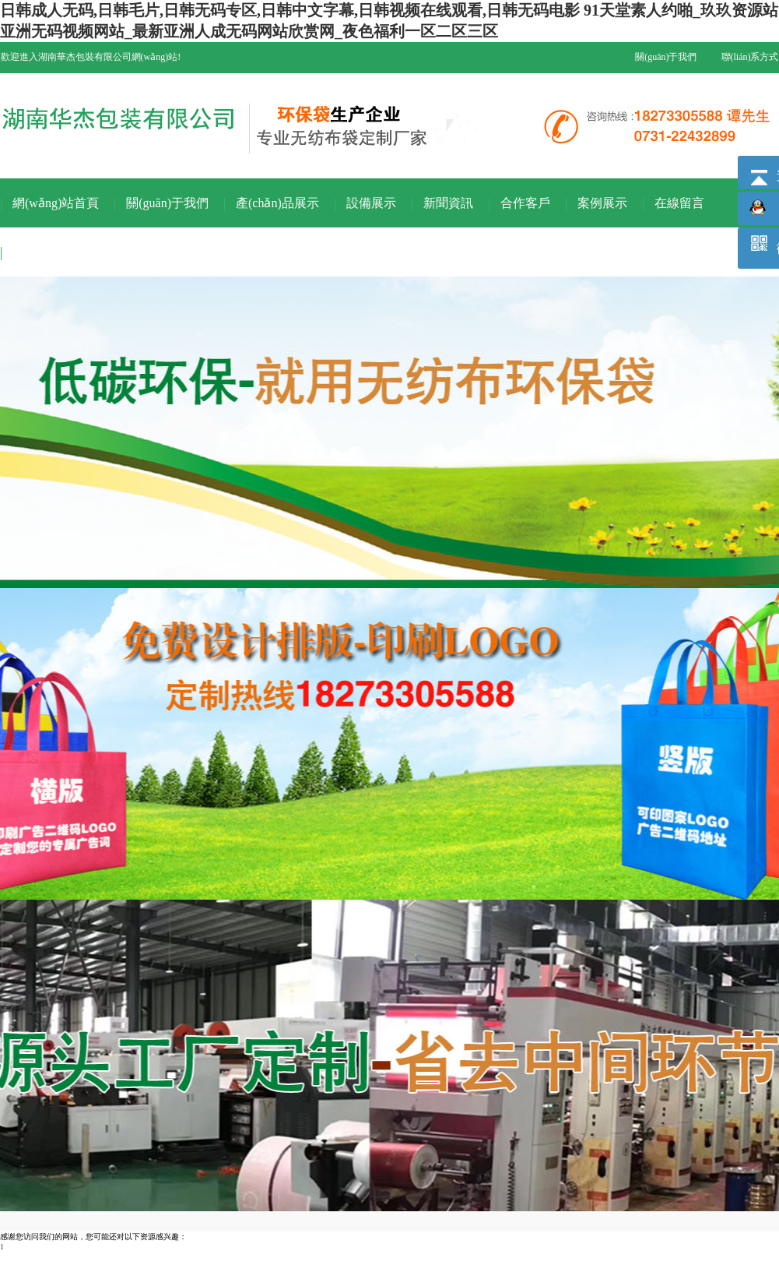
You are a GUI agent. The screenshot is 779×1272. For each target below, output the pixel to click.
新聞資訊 (448, 203)
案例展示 (602, 203)
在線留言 (679, 203)
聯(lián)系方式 (750, 56)
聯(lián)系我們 (50, 252)
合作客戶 (525, 203)
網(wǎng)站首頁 (55, 203)
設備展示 (371, 203)
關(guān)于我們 (666, 56)
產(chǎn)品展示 (277, 203)
